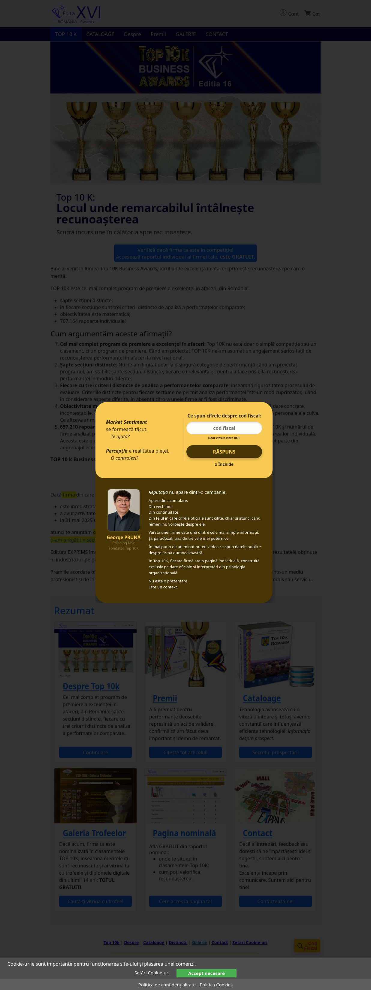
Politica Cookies (216, 985)
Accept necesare (206, 973)
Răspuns (224, 451)
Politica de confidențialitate (167, 985)
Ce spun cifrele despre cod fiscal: (224, 416)
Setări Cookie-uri (152, 973)
